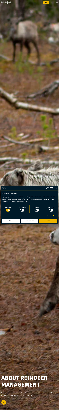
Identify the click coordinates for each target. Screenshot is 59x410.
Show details (50, 216)
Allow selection (29, 220)
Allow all (48, 220)
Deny (10, 220)
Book (46, 2)
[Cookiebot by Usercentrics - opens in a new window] (46, 188)
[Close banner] (56, 188)
